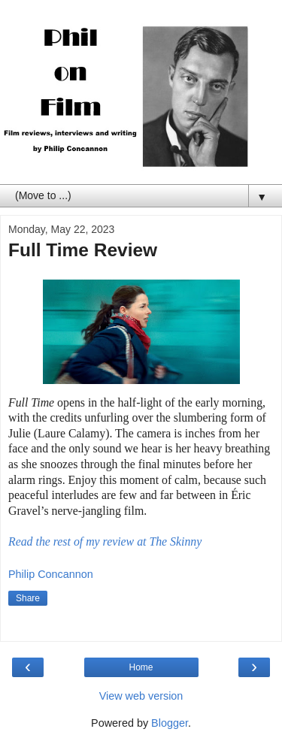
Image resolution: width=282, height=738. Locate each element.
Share (28, 598)
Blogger (169, 723)
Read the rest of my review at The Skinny (105, 541)
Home (141, 667)
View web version (141, 696)
